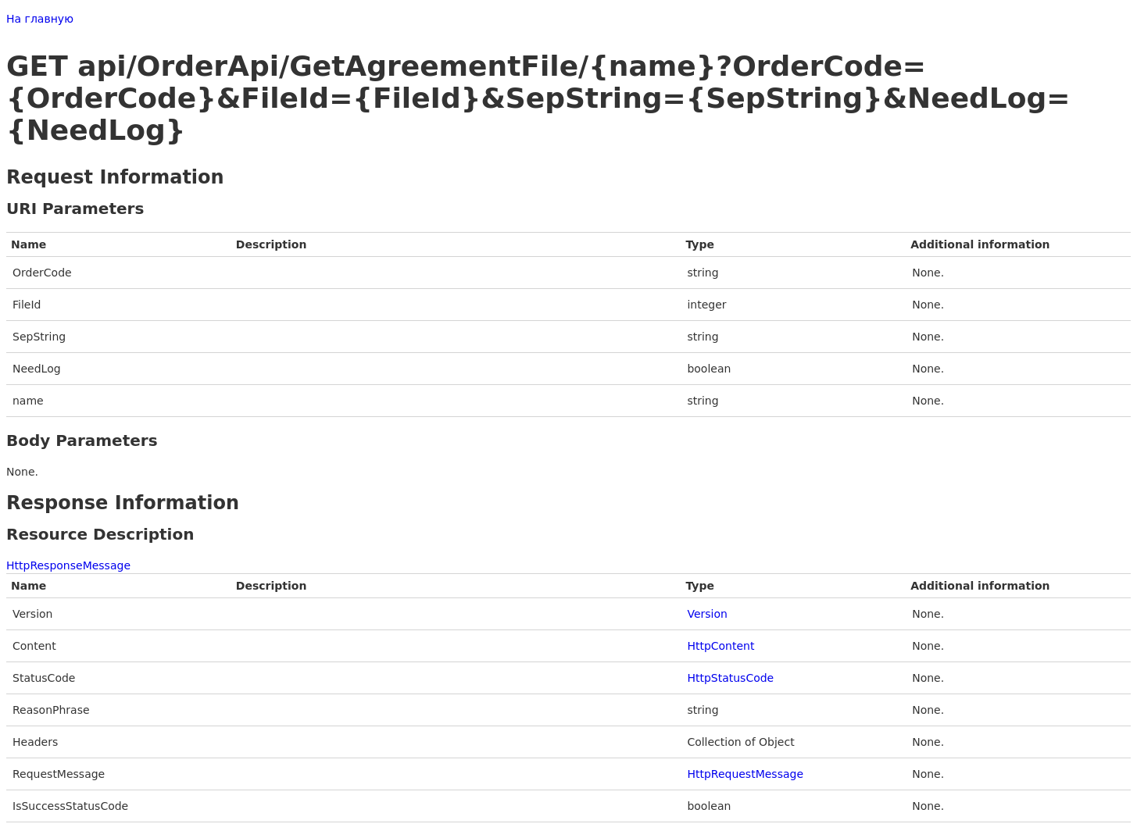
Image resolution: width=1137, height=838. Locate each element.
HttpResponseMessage (68, 565)
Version (707, 614)
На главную (39, 18)
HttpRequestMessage (745, 774)
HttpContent (720, 646)
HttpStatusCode (730, 678)
